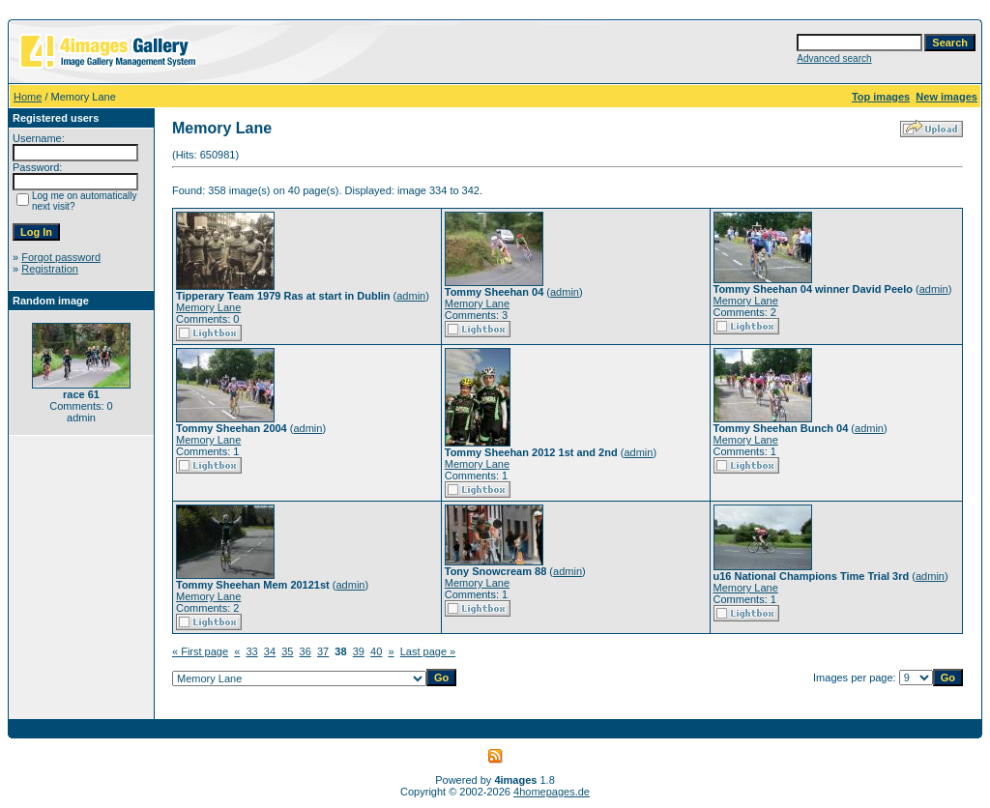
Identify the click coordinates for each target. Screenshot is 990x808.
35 (287, 651)
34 (270, 651)
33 (251, 651)
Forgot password (61, 257)
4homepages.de (551, 791)
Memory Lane (208, 307)
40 (376, 651)
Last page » (428, 651)
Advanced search (834, 58)
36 (305, 651)
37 (323, 651)
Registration (49, 268)
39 (358, 651)
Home (28, 96)
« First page (200, 651)
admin (410, 296)
